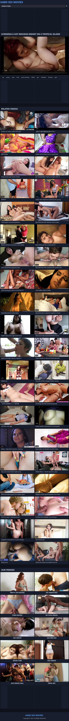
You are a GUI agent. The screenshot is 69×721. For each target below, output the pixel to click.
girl (38, 77)
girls (56, 77)
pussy (8, 77)
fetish (33, 77)
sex (3, 77)
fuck (18, 77)
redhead (43, 77)
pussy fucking (25, 77)
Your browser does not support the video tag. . (34, 56)
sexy (13, 77)
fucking (50, 77)
